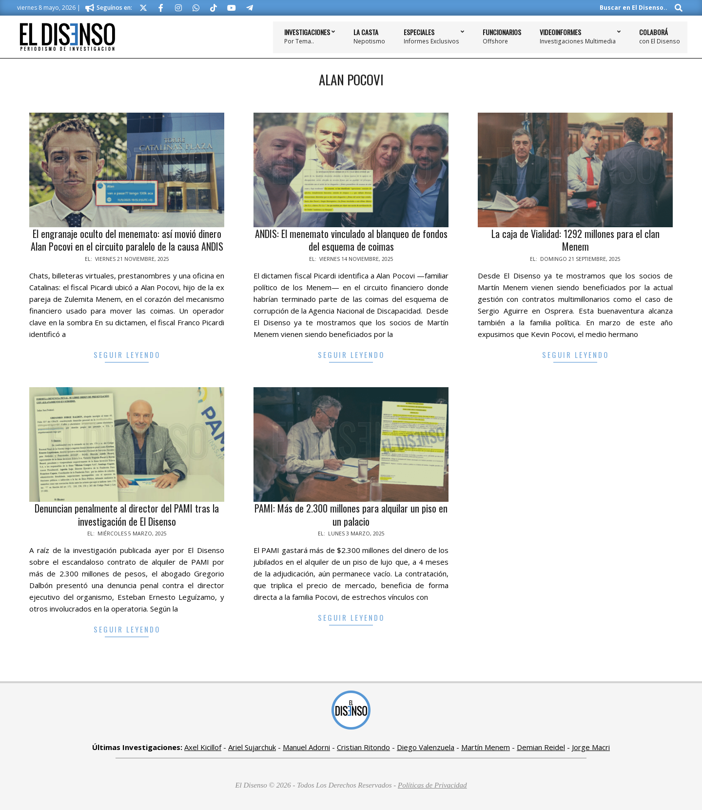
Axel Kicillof (202, 747)
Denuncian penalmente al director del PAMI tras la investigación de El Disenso (127, 515)
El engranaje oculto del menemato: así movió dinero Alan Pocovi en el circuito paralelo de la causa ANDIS (127, 240)
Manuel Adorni (306, 747)
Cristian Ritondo (363, 747)
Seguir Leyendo (127, 354)
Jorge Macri (591, 747)
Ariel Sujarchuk (252, 747)
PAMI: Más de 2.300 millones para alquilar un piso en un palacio (351, 515)
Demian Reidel (541, 747)
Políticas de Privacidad (432, 785)
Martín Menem (485, 747)
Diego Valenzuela (425, 747)
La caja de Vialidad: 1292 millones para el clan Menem (575, 240)
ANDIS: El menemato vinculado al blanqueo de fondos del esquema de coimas (351, 240)
